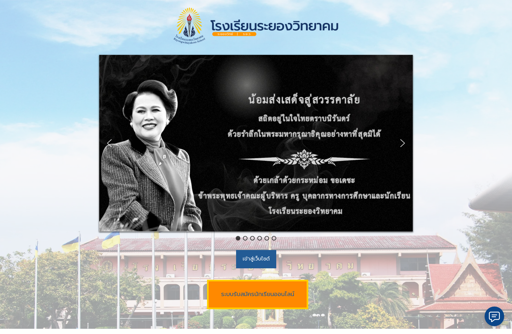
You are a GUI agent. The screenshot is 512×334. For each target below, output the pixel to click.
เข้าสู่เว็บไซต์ (256, 259)
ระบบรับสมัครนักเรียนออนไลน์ (257, 294)
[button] (109, 143)
